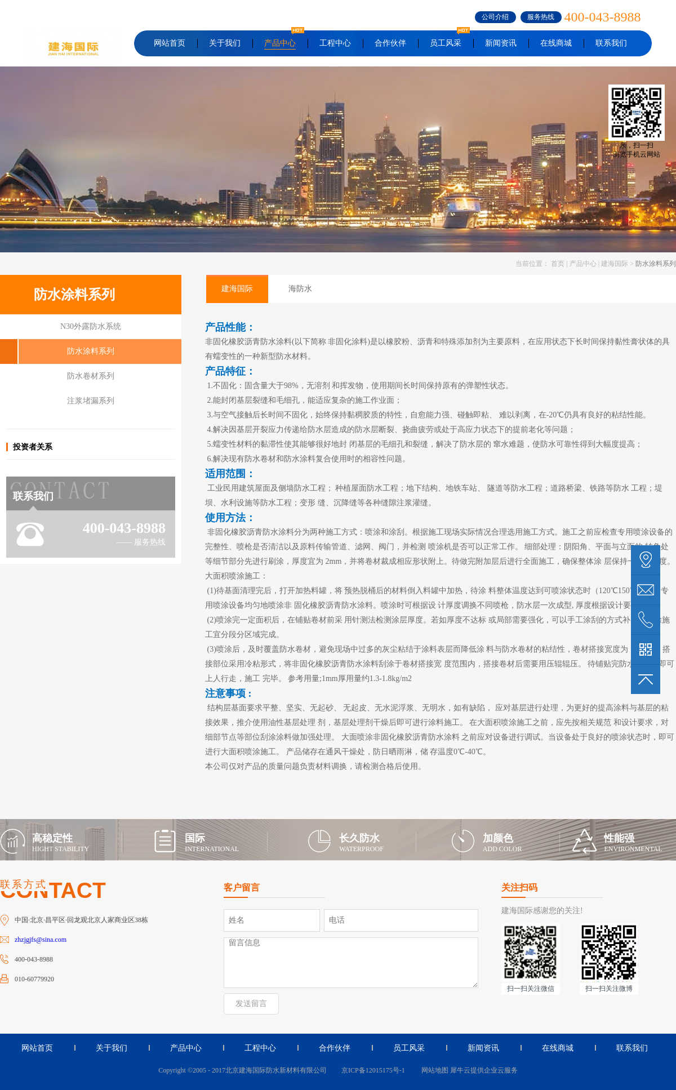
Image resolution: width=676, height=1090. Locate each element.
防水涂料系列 (655, 264)
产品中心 (583, 264)
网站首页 (169, 43)
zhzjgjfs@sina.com (40, 940)
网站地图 (433, 1070)
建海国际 (614, 264)
